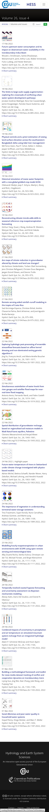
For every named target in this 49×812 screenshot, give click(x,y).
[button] (33, 24)
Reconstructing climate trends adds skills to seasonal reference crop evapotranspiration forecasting (21, 221)
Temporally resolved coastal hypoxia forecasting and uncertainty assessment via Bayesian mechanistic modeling (23, 590)
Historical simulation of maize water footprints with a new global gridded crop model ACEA (22, 180)
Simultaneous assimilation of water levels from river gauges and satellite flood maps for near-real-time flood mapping (23, 389)
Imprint (20, 808)
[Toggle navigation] (44, 4)
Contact (11, 808)
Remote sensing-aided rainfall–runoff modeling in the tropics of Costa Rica (24, 303)
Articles (5, 24)
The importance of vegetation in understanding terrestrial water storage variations (23, 508)
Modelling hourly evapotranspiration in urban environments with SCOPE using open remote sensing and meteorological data (22, 548)
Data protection (32, 808)
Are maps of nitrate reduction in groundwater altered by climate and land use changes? (22, 261)
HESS (31, 4)
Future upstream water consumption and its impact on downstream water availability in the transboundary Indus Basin (23, 49)
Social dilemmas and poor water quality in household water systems (20, 715)
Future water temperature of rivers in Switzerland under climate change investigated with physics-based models (24, 467)
